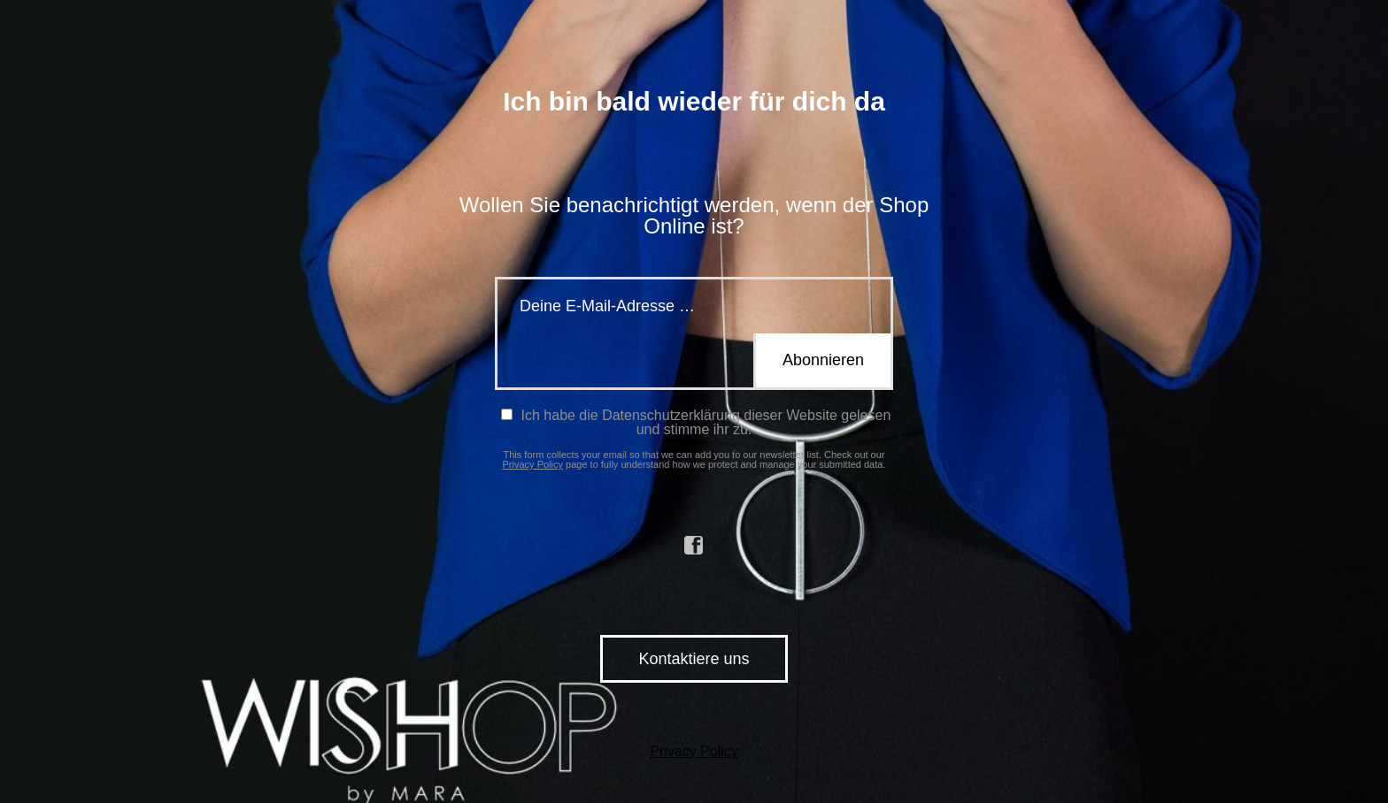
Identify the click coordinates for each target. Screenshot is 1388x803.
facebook (694, 545)
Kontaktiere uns (693, 659)
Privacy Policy (533, 464)
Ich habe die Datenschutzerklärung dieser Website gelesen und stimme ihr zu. (696, 422)
